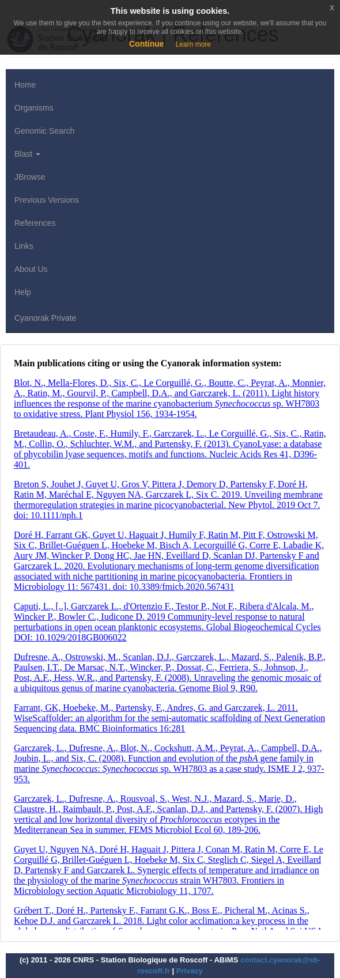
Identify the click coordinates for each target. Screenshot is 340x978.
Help (22, 292)
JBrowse (30, 176)
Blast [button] (27, 153)
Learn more (193, 44)
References (35, 223)
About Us (31, 269)
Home (25, 84)
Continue (146, 43)
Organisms (34, 107)
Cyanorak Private (45, 318)
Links (23, 246)
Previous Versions (46, 199)
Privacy (189, 970)
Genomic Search (44, 130)
